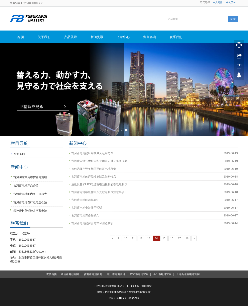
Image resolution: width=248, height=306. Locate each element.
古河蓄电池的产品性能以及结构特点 (93, 176)
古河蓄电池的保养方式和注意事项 (92, 223)
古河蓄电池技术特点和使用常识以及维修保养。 (100, 161)
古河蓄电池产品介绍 (26, 185)
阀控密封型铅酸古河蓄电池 (30, 210)
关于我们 (44, 37)
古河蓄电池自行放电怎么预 (30, 202)
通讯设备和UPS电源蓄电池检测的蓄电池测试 (99, 184)
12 (141, 238)
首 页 (20, 37)
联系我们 (176, 37)
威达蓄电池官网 (70, 274)
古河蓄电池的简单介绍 (85, 199)
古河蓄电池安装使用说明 (86, 207)
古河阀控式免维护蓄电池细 (30, 177)
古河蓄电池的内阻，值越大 (30, 193)
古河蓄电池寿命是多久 (85, 215)
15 (164, 238)
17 (179, 238)
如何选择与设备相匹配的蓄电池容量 (93, 168)
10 (125, 238)
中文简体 (217, 2)
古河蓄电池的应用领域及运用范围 (92, 153)
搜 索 (233, 19)
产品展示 (70, 37)
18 (187, 238)
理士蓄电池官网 (116, 274)
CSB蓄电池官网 (139, 274)
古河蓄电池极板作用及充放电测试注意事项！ (99, 192)
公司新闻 (19, 154)
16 (171, 238)
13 (148, 238)
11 (133, 238)
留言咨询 (149, 37)
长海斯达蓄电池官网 (188, 274)
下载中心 (123, 37)
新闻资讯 (96, 37)
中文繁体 (231, 2)
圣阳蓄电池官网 (162, 274)
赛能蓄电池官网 (93, 274)
